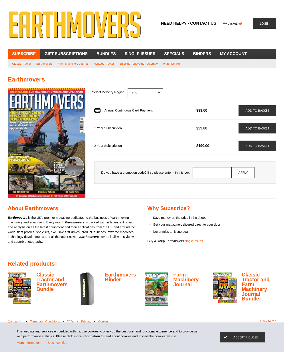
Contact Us (203, 23)
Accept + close (245, 337)
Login (264, 23)
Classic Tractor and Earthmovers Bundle (52, 282)
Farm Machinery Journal (186, 279)
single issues (194, 241)
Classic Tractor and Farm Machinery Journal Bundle (256, 287)
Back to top (268, 321)
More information (29, 342)
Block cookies (57, 342)
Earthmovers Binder (120, 277)
